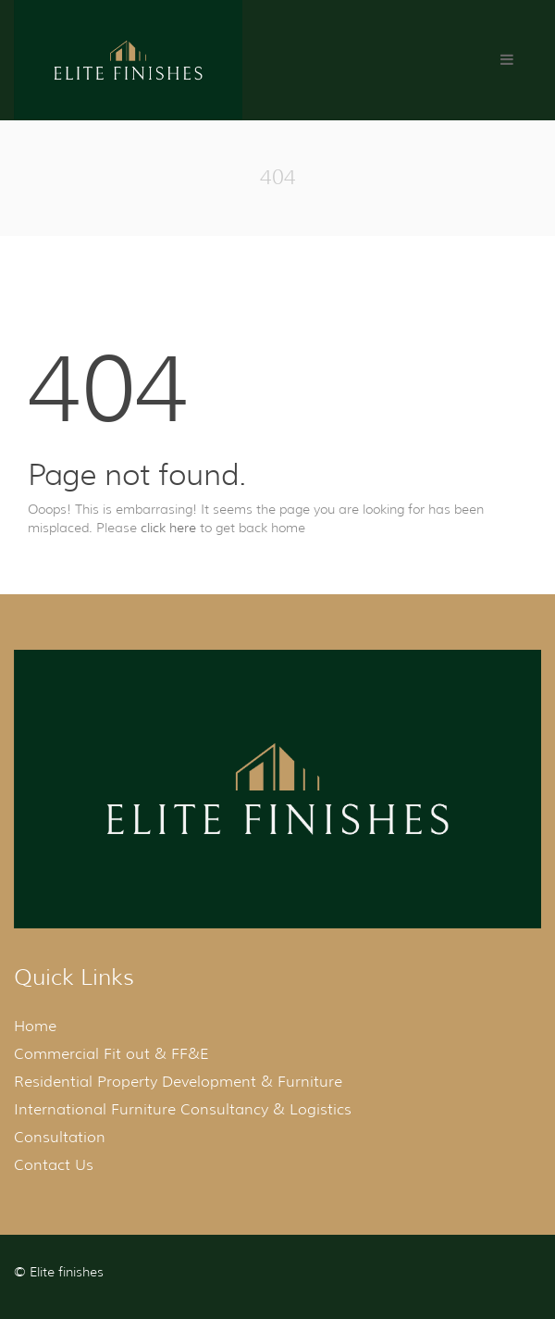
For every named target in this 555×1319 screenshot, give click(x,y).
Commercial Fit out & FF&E (111, 1054)
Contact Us (53, 1165)
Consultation (59, 1137)
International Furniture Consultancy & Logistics (183, 1109)
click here (168, 527)
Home (35, 1026)
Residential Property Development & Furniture (178, 1081)
